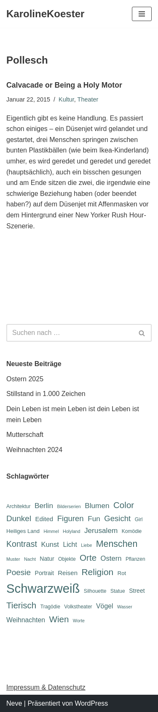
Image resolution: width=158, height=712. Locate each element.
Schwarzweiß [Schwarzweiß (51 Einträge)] (43, 588)
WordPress (91, 703)
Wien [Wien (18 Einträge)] (59, 619)
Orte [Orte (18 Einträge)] (88, 557)
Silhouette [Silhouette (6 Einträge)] (95, 591)
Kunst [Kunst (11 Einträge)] (50, 545)
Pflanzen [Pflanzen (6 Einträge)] (135, 559)
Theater (88, 99)
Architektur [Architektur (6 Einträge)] (18, 506)
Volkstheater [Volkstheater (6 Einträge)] (78, 607)
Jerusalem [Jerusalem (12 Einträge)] (101, 530)
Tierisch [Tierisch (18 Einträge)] (21, 605)
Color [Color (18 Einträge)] (123, 505)
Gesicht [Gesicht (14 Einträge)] (117, 518)
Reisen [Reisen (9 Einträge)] (68, 572)
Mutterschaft (24, 434)
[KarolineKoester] (45, 14)
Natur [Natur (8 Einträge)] (47, 558)
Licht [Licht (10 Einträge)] (70, 544)
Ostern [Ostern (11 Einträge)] (111, 558)
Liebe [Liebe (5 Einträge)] (86, 545)
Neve (14, 703)
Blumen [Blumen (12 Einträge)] (97, 505)
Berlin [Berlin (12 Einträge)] (44, 505)
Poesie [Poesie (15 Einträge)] (18, 572)
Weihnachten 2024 (34, 449)
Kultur (66, 99)
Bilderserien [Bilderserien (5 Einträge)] (68, 506)
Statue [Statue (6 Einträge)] (117, 591)
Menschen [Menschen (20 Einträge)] (117, 544)
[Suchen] (69, 333)
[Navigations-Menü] (142, 14)
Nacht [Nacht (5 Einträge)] (30, 559)
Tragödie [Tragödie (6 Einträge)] (50, 607)
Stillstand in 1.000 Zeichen (46, 393)
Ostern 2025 (24, 379)
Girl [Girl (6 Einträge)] (139, 519)
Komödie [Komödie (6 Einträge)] (132, 531)
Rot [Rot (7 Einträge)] (122, 573)
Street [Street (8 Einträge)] (137, 590)
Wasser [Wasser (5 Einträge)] (124, 606)
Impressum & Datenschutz (46, 687)
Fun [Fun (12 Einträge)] (94, 518)
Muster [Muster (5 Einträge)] (13, 559)
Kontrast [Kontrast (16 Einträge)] (21, 544)
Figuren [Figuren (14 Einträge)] (70, 518)
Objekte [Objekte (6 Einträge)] (67, 559)
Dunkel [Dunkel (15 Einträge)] (18, 518)
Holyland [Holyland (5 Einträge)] (71, 531)
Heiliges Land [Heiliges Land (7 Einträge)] (23, 531)
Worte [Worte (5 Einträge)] (79, 620)
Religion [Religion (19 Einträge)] (97, 572)
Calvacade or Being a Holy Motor (64, 85)
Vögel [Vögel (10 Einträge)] (104, 606)
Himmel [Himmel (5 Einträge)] (51, 531)
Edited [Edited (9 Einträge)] (44, 518)
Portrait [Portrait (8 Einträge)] (44, 573)
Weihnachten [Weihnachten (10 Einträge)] (25, 620)
